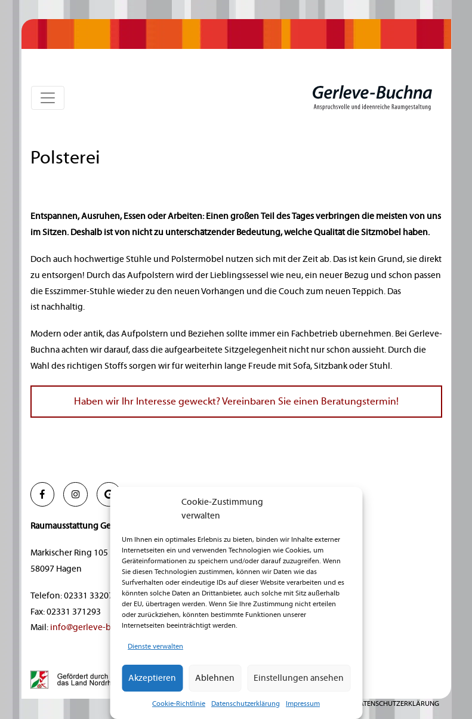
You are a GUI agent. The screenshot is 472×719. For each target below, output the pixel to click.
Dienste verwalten (155, 646)
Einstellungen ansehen (299, 678)
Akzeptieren (152, 678)
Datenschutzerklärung (245, 704)
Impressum (303, 704)
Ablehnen (215, 678)
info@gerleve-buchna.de (98, 627)
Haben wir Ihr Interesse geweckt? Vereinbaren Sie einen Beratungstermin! (236, 402)
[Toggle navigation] (47, 98)
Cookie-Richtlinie (178, 704)
